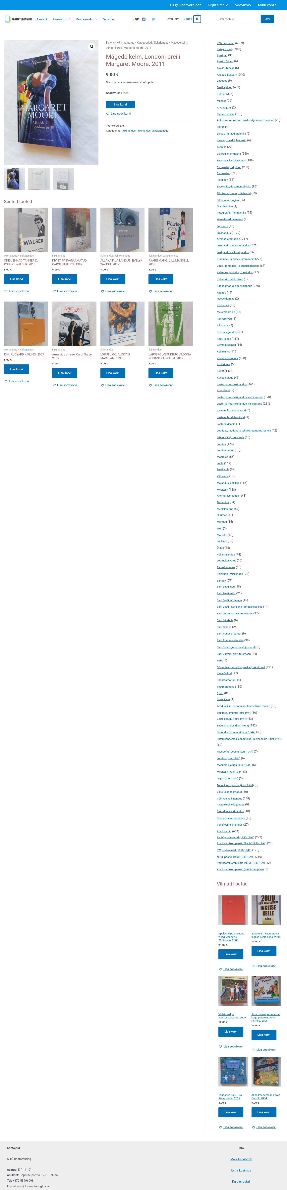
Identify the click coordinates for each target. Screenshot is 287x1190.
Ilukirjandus (161, 42)
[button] (91, 46)
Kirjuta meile (218, 5)
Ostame (108, 19)
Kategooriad (144, 42)
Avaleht (41, 19)
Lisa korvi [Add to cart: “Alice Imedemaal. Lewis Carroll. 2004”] (264, 1125)
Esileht (110, 42)
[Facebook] (144, 19)
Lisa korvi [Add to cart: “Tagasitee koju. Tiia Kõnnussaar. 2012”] (230, 1125)
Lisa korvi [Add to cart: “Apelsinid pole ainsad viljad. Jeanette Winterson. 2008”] (230, 961)
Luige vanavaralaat (185, 5)
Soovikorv (243, 5)
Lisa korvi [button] (16, 279)
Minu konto (267, 5)
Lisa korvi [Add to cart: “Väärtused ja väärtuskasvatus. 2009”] (230, 1043)
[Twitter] (153, 19)
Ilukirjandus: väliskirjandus (152, 130)
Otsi (267, 19)
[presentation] (69, 19)
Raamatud (62, 19)
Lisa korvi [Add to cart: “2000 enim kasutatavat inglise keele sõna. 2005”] (264, 961)
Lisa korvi (120, 104)
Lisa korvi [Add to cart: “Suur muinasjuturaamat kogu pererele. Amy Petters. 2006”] (264, 1046)
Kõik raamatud (125, 42)
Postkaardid (86, 19)
